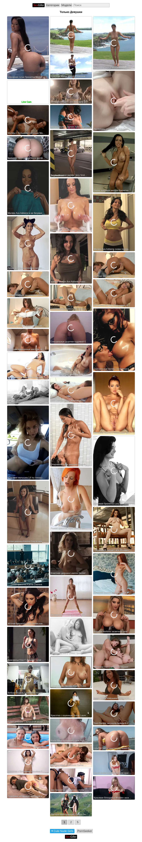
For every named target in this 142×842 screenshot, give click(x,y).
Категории (52, 5)
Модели (66, 5)
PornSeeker (84, 831)
